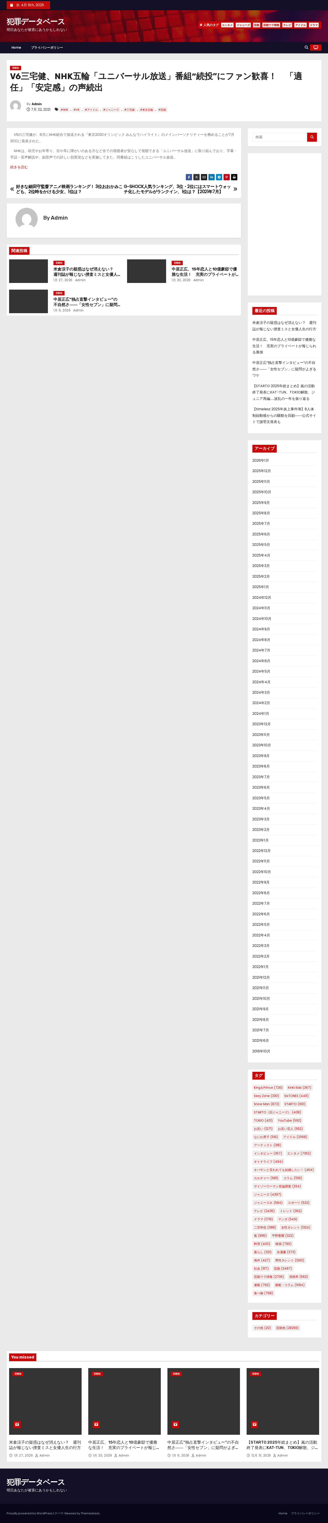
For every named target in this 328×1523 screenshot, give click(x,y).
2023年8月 (261, 766)
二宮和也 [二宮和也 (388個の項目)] (265, 1227)
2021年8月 (260, 1019)
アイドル (300, 25)
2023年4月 (261, 808)
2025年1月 (260, 586)
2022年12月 (261, 850)
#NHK (64, 110)
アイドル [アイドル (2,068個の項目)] (295, 1137)
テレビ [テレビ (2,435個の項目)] (264, 1211)
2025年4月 (261, 555)
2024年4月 (261, 682)
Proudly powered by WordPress (30, 1513)
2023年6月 (261, 787)
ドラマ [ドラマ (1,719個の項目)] (263, 1219)
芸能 (256, 25)
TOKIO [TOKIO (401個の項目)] (263, 1120)
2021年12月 (261, 977)
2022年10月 (261, 871)
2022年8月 (261, 893)
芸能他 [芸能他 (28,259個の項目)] (287, 1328)
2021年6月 (260, 1040)
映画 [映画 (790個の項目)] (283, 1244)
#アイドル (91, 110)
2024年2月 (261, 702)
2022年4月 (261, 935)
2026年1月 (260, 460)
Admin (37, 104)
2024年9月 (261, 629)
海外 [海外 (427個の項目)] (262, 1260)
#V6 (76, 110)
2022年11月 (261, 861)
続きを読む (19, 167)
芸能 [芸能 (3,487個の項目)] (283, 1268)
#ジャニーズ (111, 110)
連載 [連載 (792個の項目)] (262, 1285)
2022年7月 (261, 903)
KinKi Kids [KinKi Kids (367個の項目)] (299, 1087)
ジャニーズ (243, 25)
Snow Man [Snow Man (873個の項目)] (266, 1104)
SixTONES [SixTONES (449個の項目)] (296, 1096)
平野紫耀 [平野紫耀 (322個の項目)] (283, 1235)
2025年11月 (261, 481)
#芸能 (162, 110)
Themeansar (90, 1513)
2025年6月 (261, 534)
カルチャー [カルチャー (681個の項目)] (266, 1178)
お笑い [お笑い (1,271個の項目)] (263, 1128)
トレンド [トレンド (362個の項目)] (291, 1211)
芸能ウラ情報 (271, 25)
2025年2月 (261, 576)
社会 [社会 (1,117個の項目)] (261, 1268)
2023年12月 (261, 724)
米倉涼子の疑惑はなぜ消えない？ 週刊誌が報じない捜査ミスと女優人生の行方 (85, 274)
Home (16, 47)
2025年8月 (261, 513)
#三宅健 (129, 110)
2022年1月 (260, 966)
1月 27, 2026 (63, 280)
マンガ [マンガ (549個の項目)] (287, 1219)
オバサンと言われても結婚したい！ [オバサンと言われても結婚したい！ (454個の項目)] (284, 1170)
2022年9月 (261, 882)
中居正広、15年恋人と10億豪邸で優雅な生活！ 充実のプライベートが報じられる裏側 (204, 274)
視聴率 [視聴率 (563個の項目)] (298, 1277)
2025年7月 (261, 523)
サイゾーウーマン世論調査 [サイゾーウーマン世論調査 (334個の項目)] (277, 1186)
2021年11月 (260, 987)
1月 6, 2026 (62, 310)
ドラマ (314, 25)
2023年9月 (261, 755)
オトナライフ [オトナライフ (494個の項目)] (268, 1161)
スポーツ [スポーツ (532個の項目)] (299, 1202)
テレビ (287, 25)
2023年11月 (261, 734)
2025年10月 (261, 492)
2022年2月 (261, 956)
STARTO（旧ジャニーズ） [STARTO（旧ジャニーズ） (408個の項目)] (277, 1112)
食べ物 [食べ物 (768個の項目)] (263, 1293)
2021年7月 (260, 1030)
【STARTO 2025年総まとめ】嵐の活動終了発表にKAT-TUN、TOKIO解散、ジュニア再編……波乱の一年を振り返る (283, 392)
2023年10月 (261, 745)
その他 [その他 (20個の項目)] (262, 1328)
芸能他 (15, 68)
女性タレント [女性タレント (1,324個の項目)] (295, 1227)
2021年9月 (260, 1009)
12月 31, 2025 (261, 1455)
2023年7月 (261, 777)
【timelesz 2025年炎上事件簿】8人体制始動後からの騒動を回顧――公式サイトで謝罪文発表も (284, 415)
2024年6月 (261, 660)
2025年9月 (261, 502)
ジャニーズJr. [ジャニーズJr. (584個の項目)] (268, 1202)
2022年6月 (261, 914)
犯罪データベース (36, 21)
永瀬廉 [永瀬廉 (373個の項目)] (286, 1252)
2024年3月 (261, 692)
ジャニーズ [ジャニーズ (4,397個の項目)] (267, 1194)
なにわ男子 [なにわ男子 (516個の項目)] (266, 1137)
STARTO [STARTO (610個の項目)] (295, 1104)
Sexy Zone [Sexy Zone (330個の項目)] (266, 1096)
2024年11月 (261, 608)
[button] (306, 47)
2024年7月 (261, 650)
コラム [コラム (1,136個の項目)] (292, 1178)
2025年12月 (261, 470)
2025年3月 (261, 565)
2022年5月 (261, 924)
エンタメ (227, 25)
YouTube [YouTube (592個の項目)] (289, 1120)
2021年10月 (261, 998)
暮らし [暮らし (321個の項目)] (263, 1252)
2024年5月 (261, 671)
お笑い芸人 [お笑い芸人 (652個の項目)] (290, 1128)
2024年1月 (260, 713)
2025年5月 (261, 544)
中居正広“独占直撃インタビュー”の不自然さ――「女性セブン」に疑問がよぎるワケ (85, 305)
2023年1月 (260, 840)
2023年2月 (261, 829)
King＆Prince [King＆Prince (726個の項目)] (268, 1087)
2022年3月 (261, 945)
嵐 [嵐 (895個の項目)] (260, 1235)
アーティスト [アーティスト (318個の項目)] (267, 1145)
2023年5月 (261, 798)
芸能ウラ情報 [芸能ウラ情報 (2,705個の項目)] (269, 1277)
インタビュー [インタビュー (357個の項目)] (268, 1153)
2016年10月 (261, 1051)
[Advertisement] (284, 224)
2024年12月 (261, 597)
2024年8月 (261, 639)
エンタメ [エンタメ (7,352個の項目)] (299, 1153)
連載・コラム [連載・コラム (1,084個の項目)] (290, 1285)
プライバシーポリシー (47, 47)
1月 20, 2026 (181, 280)
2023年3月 (261, 819)
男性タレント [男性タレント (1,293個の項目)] (289, 1260)
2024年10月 (261, 618)
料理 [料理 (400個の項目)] (262, 1244)
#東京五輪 (146, 110)
